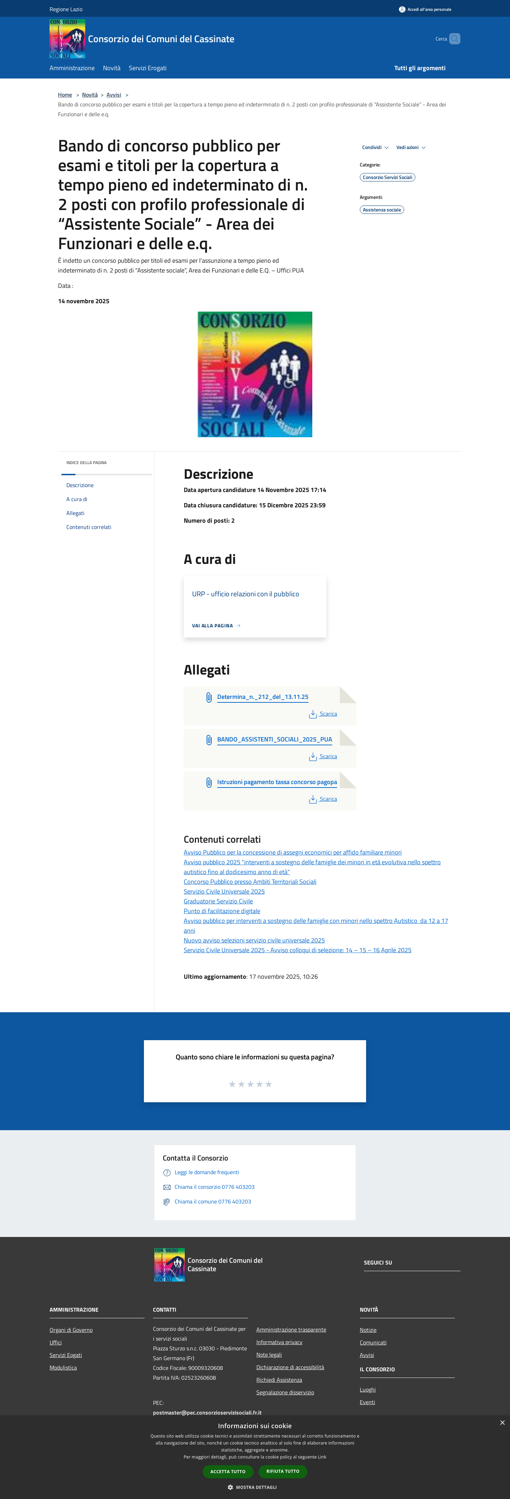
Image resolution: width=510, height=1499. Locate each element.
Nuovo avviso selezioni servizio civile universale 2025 (254, 940)
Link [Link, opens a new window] (322, 1457)
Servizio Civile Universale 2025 (224, 891)
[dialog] (255, 1457)
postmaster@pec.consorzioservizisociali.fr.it (207, 1412)
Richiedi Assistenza (279, 1379)
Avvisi (114, 94)
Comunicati (373, 1342)
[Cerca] (452, 38)
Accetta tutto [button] (228, 1472)
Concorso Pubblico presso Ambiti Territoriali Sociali (250, 881)
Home (65, 94)
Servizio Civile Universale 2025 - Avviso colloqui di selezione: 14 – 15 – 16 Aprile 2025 (297, 950)
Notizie (368, 1330)
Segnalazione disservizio (285, 1392)
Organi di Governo (71, 1330)
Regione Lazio (66, 9)
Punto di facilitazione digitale (222, 911)
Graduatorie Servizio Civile (218, 901)
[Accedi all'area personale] (425, 9)
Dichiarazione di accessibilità (290, 1367)
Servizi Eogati (66, 1355)
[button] (255, 1487)
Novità (90, 94)
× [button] (502, 1423)
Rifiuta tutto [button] (283, 1471)
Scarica (322, 713)
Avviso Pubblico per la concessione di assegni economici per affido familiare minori (293, 852)
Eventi (367, 1402)
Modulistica (63, 1367)
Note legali (269, 1354)
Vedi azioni (412, 147)
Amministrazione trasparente (291, 1329)
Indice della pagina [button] (86, 462)
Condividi (376, 147)
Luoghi (368, 1389)
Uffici (56, 1342)
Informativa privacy (279, 1342)
